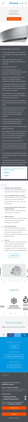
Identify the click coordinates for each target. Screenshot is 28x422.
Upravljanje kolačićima (14, 418)
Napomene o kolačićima (15, 404)
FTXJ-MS (6, 175)
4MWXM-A (7, 172)
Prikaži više (14, 255)
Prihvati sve (14, 408)
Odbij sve (14, 414)
